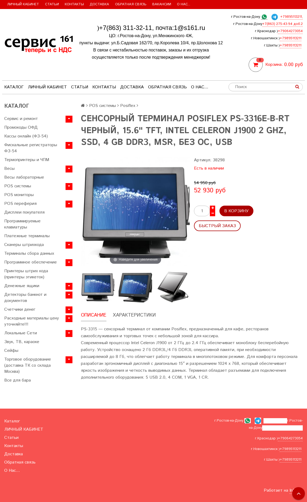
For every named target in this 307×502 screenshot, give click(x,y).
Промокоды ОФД (21, 127)
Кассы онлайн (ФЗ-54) (26, 136)
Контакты (74, 4)
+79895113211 (290, 38)
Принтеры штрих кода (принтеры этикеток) (26, 274)
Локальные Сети (20, 333)
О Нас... (183, 4)
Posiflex (127, 106)
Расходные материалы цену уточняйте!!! (31, 321)
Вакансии (161, 4)
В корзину (236, 211)
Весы (9, 169)
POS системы (17, 186)
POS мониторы (19, 195)
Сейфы (11, 351)
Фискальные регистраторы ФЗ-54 (30, 148)
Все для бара (17, 380)
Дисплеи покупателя (24, 212)
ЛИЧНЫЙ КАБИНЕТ (23, 4)
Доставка (99, 4)
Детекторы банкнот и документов (25, 298)
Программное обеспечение (30, 262)
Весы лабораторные (24, 177)
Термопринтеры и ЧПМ (26, 160)
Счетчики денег (19, 309)
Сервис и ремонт (21, 119)
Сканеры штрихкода (24, 245)
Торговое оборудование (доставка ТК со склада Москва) (27, 365)
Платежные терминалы (27, 236)
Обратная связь (130, 4)
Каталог (14, 87)
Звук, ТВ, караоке (21, 342)
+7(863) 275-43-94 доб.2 (282, 24)
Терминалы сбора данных (29, 253)
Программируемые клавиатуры (22, 224)
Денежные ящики (21, 286)
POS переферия (20, 204)
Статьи (52, 4)
